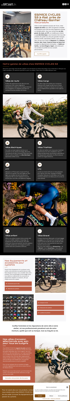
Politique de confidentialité (55, 398)
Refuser (51, 396)
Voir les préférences (62, 396)
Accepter (40, 396)
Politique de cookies (46, 398)
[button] (67, 387)
